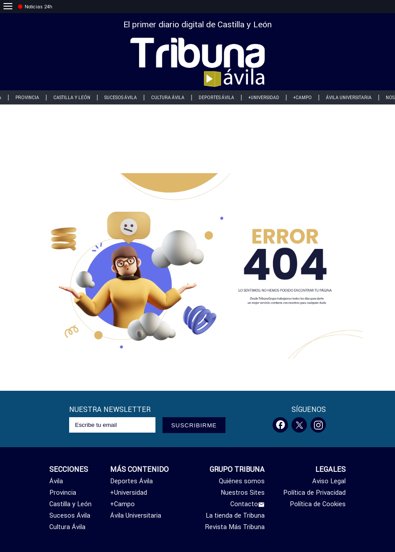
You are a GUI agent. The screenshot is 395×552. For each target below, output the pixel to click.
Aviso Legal (329, 481)
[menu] (8, 6)
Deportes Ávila (216, 97)
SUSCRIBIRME (194, 425)
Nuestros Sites (243, 492)
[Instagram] (318, 425)
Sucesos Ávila (120, 97)
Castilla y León (71, 97)
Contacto (247, 504)
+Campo (302, 97)
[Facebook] (280, 425)
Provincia (27, 97)
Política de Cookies (318, 504)
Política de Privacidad (314, 492)
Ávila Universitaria (349, 97)
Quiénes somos (242, 481)
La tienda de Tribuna (235, 515)
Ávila (56, 481)
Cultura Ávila (168, 97)
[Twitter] (299, 425)
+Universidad (263, 97)
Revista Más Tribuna (235, 527)
